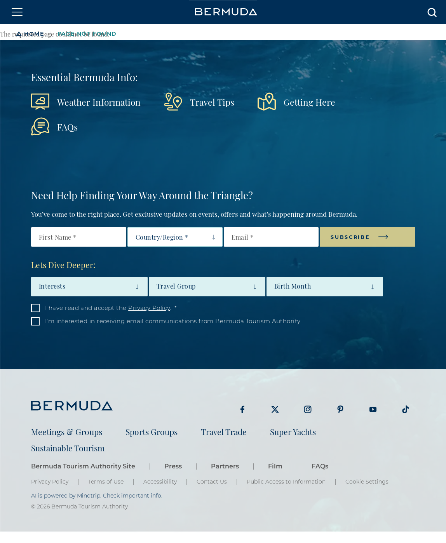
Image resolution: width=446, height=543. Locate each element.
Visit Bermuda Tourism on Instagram (307, 409)
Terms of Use (106, 481)
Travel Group (176, 286)
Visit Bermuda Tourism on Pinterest (340, 409)
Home (34, 33)
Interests (52, 286)
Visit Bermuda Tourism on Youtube (373, 409)
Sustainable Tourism (68, 447)
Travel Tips (212, 102)
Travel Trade (224, 431)
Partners (225, 466)
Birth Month (292, 286)
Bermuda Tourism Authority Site (83, 466)
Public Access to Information (286, 481)
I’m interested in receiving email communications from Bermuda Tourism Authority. (173, 321)
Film (275, 466)
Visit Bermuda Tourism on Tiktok (405, 409)
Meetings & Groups (66, 431)
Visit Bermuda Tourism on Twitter (275, 409)
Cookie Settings (367, 481)
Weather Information (99, 102)
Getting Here (309, 102)
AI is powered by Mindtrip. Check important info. (96, 495)
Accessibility (160, 481)
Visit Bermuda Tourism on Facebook (242, 409)
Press (173, 466)
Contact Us (212, 481)
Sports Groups (151, 431)
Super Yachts (293, 431)
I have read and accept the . (108, 308)
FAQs (67, 126)
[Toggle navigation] (17, 12)
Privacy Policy (149, 308)
